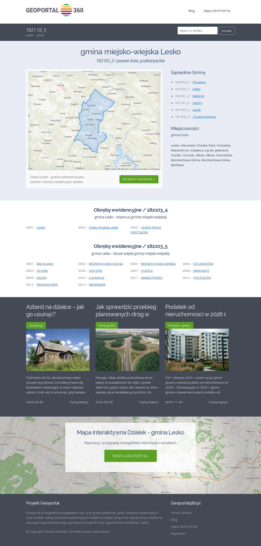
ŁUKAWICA (96, 278)
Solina (196, 89)
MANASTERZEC (152, 278)
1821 (31, 30)
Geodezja (36, 325)
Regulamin (178, 533)
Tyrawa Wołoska (204, 117)
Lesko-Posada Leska (103, 227)
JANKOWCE (201, 271)
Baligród (198, 96)
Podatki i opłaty (179, 325)
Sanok (196, 110)
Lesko (41, 227)
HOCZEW (95, 271)
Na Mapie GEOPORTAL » (139, 179)
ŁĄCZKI (42, 278)
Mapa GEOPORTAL (217, 11)
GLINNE (42, 271)
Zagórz (197, 103)
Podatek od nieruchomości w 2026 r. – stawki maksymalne (195, 314)
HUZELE (147, 271)
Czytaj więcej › (79, 402)
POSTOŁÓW (202, 278)
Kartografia (107, 325)
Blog (191, 11)
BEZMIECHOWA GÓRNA (158, 264)
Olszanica (199, 82)
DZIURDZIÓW (203, 264)
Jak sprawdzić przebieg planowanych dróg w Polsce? (126, 314)
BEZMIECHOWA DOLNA (106, 264)
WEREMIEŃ (97, 284)
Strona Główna (181, 513)
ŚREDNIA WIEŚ (47, 284)
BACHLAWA (45, 264)
